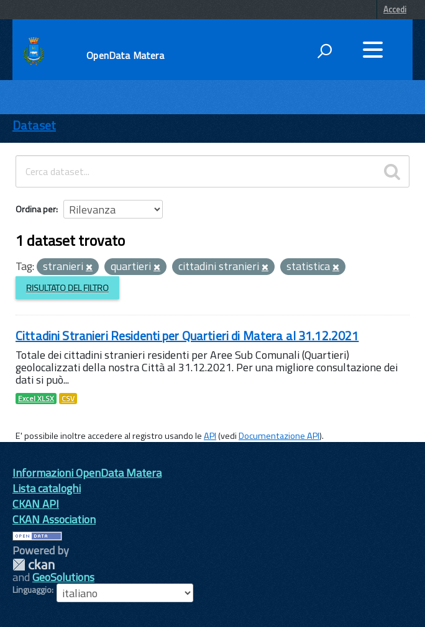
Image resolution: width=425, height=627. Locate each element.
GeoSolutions (63, 577)
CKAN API (35, 503)
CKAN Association (54, 519)
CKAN (33, 564)
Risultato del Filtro (67, 287)
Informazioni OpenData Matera (87, 472)
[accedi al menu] (373, 50)
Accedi (394, 9)
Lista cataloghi (46, 488)
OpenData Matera (124, 55)
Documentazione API (279, 436)
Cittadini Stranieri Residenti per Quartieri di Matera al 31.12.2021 (187, 335)
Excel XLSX (36, 398)
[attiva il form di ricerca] (324, 51)
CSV (68, 398)
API (210, 436)
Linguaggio (32, 590)
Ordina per (36, 208)
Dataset (34, 125)
